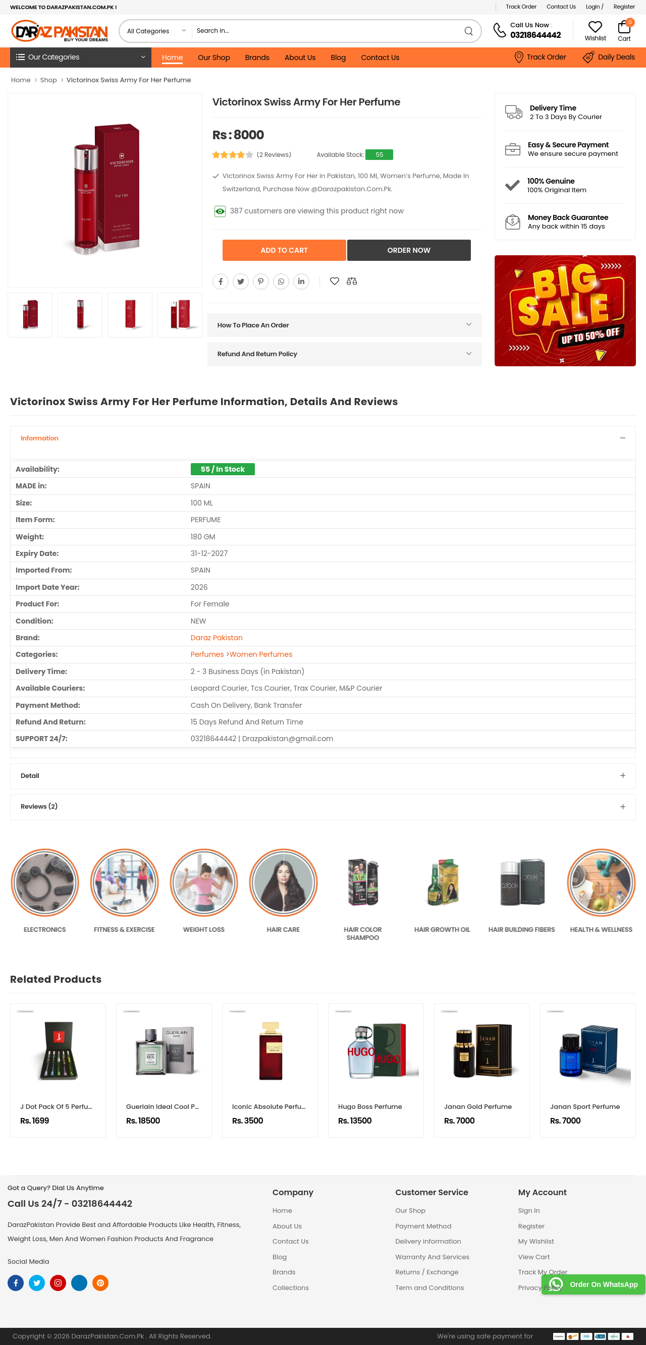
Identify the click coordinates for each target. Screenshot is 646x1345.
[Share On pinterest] (261, 281)
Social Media (28, 1261)
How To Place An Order (253, 325)
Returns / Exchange (426, 1272)
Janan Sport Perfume (585, 1106)
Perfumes (207, 654)
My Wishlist (536, 1241)
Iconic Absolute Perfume (272, 1106)
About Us (300, 57)
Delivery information (428, 1241)
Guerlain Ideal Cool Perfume (172, 1106)
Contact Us (561, 7)
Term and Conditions (429, 1288)
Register (624, 7)
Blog (338, 57)
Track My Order (542, 1272)
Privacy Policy (540, 1288)
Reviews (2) (39, 806)
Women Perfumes (261, 654)
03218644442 (535, 35)
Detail (30, 775)
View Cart (534, 1257)
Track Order (521, 7)
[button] (80, 57)
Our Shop (214, 57)
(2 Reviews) (273, 155)
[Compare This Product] (351, 281)
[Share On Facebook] (220, 281)
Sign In (529, 1210)
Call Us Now (529, 25)
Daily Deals (608, 57)
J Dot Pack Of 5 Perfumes (61, 1106)
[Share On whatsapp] (281, 281)
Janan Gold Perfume (478, 1106)
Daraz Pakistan (217, 638)
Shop (48, 80)
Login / (595, 7)
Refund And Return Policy (257, 354)
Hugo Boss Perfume (370, 1106)
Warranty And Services (432, 1257)
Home (172, 57)
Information (40, 438)
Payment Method (423, 1226)
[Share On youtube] (301, 281)
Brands (257, 57)
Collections (291, 1288)
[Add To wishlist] (334, 281)
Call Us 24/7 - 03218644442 (70, 1203)
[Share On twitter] (241, 281)
